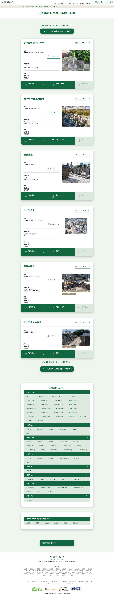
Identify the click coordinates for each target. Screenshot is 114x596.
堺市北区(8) (64, 441)
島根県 (25, 573)
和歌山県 (75, 523)
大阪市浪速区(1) (46, 408)
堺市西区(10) (67, 445)
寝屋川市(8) (29, 470)
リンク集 (46, 583)
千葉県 (28, 570)
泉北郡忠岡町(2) (30, 450)
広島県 (38, 573)
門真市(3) (28, 433)
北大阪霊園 (29, 210)
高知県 (70, 573)
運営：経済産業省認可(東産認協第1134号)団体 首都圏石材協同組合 (57, 561)
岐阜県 (87, 570)
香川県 (57, 573)
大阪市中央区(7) (42, 396)
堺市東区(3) (42, 445)
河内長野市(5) (63, 429)
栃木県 (77, 569)
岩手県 (38, 569)
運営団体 (34, 581)
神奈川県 (41, 570)
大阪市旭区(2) (44, 404)
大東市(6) (28, 458)
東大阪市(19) (29, 479)
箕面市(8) (50, 491)
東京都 (34, 570)
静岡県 (28, 572)
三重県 (41, 572)
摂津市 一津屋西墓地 (34, 99)
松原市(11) (40, 491)
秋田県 (51, 569)
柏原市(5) (51, 429)
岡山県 (32, 573)
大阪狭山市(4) (59, 416)
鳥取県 (87, 572)
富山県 (55, 570)
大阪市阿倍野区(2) (31, 416)
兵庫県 (37, 523)
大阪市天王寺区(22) (73, 400)
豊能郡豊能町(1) (64, 458)
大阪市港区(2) (73, 408)
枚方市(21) (41, 479)
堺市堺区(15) (29, 445)
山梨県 (74, 570)
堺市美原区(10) (54, 445)
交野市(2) (28, 429)
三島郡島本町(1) (30, 487)
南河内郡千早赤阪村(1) (46, 487)
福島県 (64, 569)
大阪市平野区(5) (30, 404)
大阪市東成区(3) (73, 404)
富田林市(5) (40, 458)
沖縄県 (71, 575)
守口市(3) (28, 491)
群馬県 (83, 569)
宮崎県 (57, 575)
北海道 (25, 569)
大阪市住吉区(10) (71, 396)
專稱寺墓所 (29, 266)
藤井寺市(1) (65, 479)
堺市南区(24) (76, 441)
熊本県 (44, 575)
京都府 (47, 523)
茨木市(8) (40, 420)
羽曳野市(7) (53, 479)
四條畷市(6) (40, 441)
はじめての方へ (56, 581)
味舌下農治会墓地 (32, 322)
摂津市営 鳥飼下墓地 (34, 43)
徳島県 (51, 573)
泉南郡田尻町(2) (82, 450)
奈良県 (56, 523)
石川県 (61, 570)
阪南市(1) (76, 479)
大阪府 (51, 6)
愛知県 (34, 572)
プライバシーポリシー (84, 581)
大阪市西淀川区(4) (58, 412)
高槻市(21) (77, 458)
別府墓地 (28, 154)
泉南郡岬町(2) (54, 450)
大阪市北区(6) (30, 400)
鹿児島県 (64, 575)
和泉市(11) (29, 396)
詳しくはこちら (80, 43)
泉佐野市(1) (83, 416)
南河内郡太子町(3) (63, 487)
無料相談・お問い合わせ (69, 581)
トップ (27, 581)
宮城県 (45, 569)
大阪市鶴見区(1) (46, 416)
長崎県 (90, 573)
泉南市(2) (43, 450)
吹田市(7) (28, 441)
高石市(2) (28, 462)
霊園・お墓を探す (44, 6)
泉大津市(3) (29, 420)
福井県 (68, 570)
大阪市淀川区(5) (60, 408)
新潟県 (48, 570)
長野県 (81, 570)
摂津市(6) (79, 445)
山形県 (57, 569)
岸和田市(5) (40, 429)
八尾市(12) (29, 500)
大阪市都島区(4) (73, 412)
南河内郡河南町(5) (78, 487)
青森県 (32, 569)
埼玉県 (90, 569)
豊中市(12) (51, 458)
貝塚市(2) (75, 429)
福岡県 (77, 573)
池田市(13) (71, 416)
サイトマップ (55, 583)
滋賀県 (65, 523)
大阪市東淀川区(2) (31, 408)
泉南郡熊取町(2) (68, 450)
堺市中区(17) (52, 441)
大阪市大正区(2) (58, 400)
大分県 (50, 575)
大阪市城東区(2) (43, 400)
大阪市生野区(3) (30, 412)
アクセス (51, 56)
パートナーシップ (66, 583)
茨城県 (70, 569)
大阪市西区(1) (44, 412)
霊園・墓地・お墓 (44, 581)
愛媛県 (64, 573)
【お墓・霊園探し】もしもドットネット (30, 6)
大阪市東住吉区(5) (58, 404)
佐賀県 (83, 573)
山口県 (45, 573)
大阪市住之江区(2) (56, 396)
